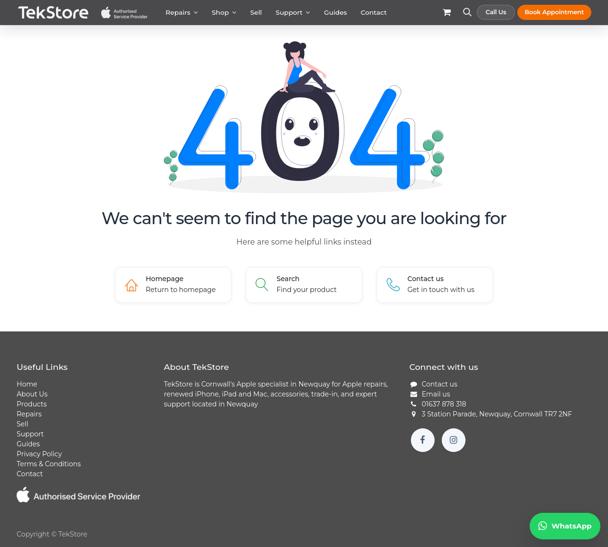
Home (27, 384)
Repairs (29, 414)
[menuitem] (182, 12)
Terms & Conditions (49, 464)
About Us (32, 394)
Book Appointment (554, 12)
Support (30, 434)
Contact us (439, 384)
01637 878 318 (444, 404)
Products (32, 404)
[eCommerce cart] (446, 16)
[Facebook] (423, 440)
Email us (436, 394)
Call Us (495, 12)
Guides (28, 444)
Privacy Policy (39, 454)
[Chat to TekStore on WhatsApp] (565, 526)
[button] (467, 16)
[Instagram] (454, 440)
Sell (22, 424)
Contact (30, 474)
